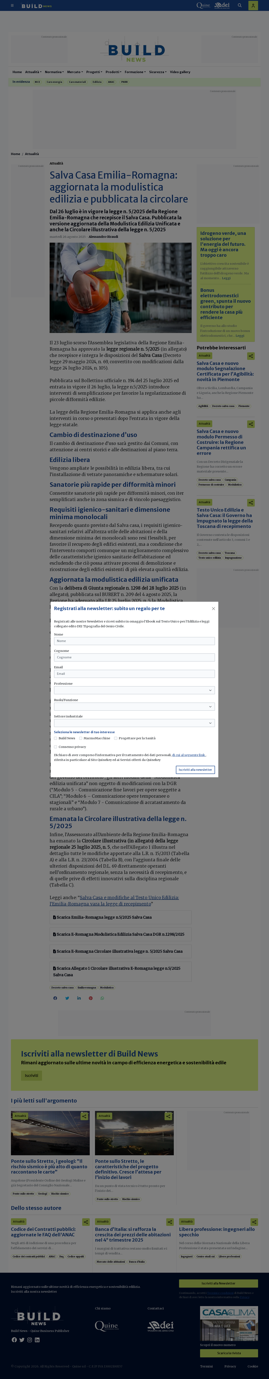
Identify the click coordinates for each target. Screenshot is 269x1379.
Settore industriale (68, 716)
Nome (58, 634)
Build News (67, 738)
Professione (63, 684)
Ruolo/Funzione (66, 700)
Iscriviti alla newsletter (195, 770)
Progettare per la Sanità (137, 738)
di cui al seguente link (189, 755)
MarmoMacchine (97, 738)
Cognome (61, 651)
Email (58, 667)
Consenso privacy (72, 747)
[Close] (213, 608)
